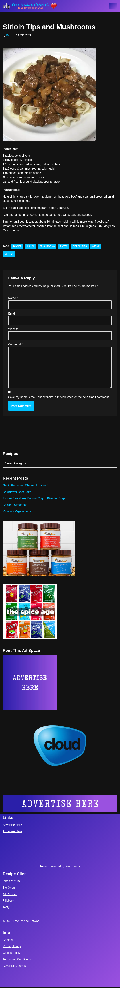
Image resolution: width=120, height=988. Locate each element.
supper (9, 254)
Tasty (6, 907)
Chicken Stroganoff (15, 505)
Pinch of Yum (11, 881)
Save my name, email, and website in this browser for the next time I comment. (58, 397)
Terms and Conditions (17, 959)
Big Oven (9, 888)
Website (13, 329)
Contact (8, 940)
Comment (15, 344)
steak (96, 246)
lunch (31, 246)
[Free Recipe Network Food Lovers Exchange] (30, 6)
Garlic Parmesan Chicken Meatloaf (25, 486)
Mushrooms (47, 246)
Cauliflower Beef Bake (17, 492)
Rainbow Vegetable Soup (19, 511)
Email (12, 313)
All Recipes (10, 894)
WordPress (73, 866)
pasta (63, 246)
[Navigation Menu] (113, 6)
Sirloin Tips (80, 246)
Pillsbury (8, 901)
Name (13, 298)
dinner (17, 246)
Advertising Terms (14, 966)
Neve (43, 866)
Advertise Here (12, 825)
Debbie (10, 35)
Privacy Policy (12, 947)
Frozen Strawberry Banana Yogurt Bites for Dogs (34, 498)
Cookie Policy (11, 953)
